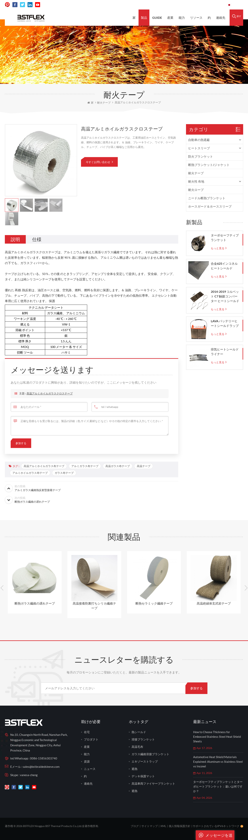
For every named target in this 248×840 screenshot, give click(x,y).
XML (163, 826)
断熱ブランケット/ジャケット (209, 165)
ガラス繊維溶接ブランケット (150, 754)
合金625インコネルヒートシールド (224, 266)
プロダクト (91, 739)
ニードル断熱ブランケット (206, 198)
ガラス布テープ (64, 472)
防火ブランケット (200, 156)
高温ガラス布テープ (117, 466)
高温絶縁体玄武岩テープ (214, 603)
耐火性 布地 (196, 181)
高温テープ (143, 466)
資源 (87, 761)
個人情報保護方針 (179, 826)
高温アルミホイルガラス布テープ (44, 466)
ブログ (135, 826)
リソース (196, 17)
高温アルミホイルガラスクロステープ (50, 399)
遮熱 (134, 768)
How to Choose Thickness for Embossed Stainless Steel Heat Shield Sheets (217, 736)
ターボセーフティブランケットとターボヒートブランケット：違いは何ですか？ (218, 786)
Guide (157, 17)
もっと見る (217, 248)
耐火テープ (196, 173)
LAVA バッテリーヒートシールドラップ (225, 323)
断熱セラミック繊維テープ (154, 603)
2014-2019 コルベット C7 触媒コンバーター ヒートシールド (225, 296)
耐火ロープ (196, 190)
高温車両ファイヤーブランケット (153, 783)
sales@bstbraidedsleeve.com (170, 4)
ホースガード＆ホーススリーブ (210, 206)
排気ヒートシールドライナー (225, 351)
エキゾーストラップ (145, 761)
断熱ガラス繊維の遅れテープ (35, 603)
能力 (182, 17)
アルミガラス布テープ (84, 466)
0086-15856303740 (209, 4)
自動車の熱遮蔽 (199, 140)
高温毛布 (137, 746)
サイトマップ (149, 826)
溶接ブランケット (143, 739)
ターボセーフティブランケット (225, 237)
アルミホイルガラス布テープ (30, 472)
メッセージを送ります (214, 835)
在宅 (87, 732)
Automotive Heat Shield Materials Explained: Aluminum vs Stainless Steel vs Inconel (218, 761)
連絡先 (220, 17)
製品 (144, 17)
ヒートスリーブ (199, 148)
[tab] (15, 239)
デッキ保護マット (143, 776)
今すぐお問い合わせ (98, 162)
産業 (170, 17)
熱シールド (139, 732)
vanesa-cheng (29, 775)
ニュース (90, 768)
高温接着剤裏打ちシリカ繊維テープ (94, 605)
